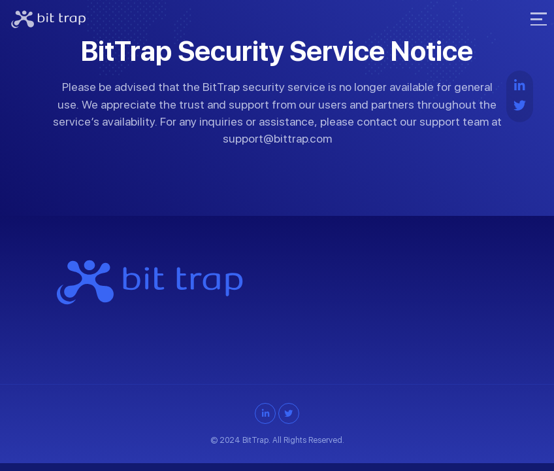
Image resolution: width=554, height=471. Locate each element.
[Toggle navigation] (536, 19)
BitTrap (255, 440)
